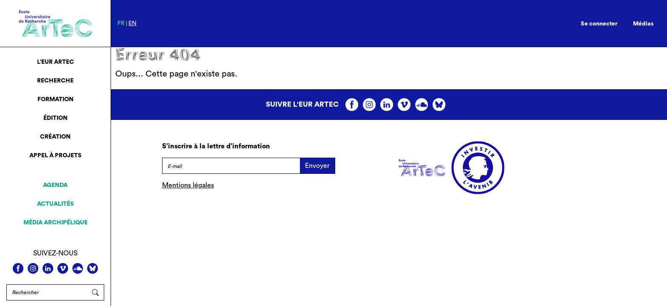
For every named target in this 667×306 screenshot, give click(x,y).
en (132, 23)
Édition (55, 118)
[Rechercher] (46, 292)
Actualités (55, 204)
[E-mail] (231, 166)
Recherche (55, 81)
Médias (643, 24)
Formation (55, 99)
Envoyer (317, 165)
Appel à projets (55, 156)
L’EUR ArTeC (55, 62)
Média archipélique (55, 223)
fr (121, 23)
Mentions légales (188, 185)
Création (55, 137)
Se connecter (599, 24)
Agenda (55, 185)
